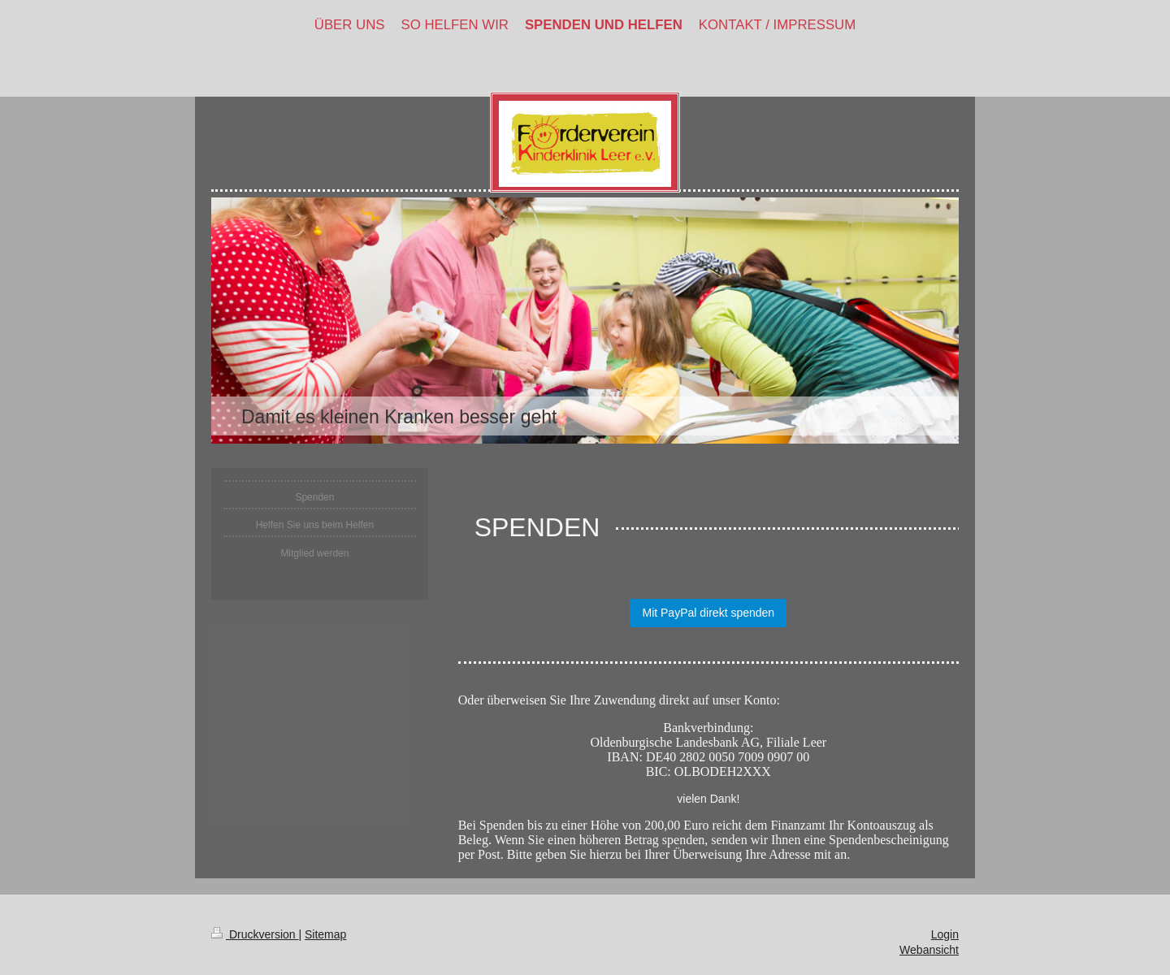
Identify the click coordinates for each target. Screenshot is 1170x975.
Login (945, 934)
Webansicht (929, 949)
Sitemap (325, 934)
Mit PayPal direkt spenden (708, 612)
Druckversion (254, 934)
